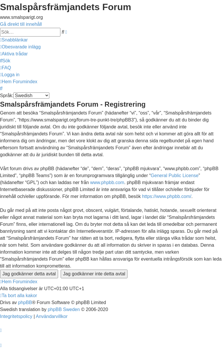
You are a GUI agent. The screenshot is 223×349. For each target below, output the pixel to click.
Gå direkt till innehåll (21, 24)
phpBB (25, 302)
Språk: (6, 95)
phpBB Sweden (64, 309)
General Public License (175, 175)
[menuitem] (20, 46)
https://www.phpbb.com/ (166, 196)
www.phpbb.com (107, 182)
